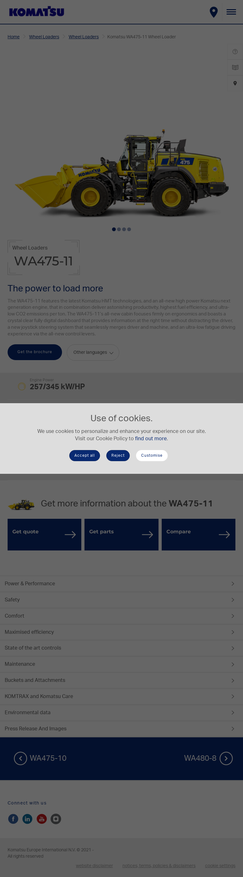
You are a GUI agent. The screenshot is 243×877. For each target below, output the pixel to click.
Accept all (84, 455)
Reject (118, 455)
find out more (151, 438)
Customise (152, 455)
